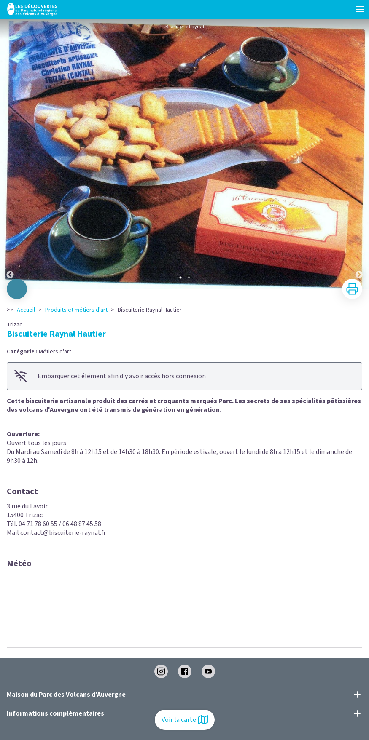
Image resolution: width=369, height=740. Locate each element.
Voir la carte (185, 720)
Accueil (26, 310)
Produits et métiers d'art (76, 310)
